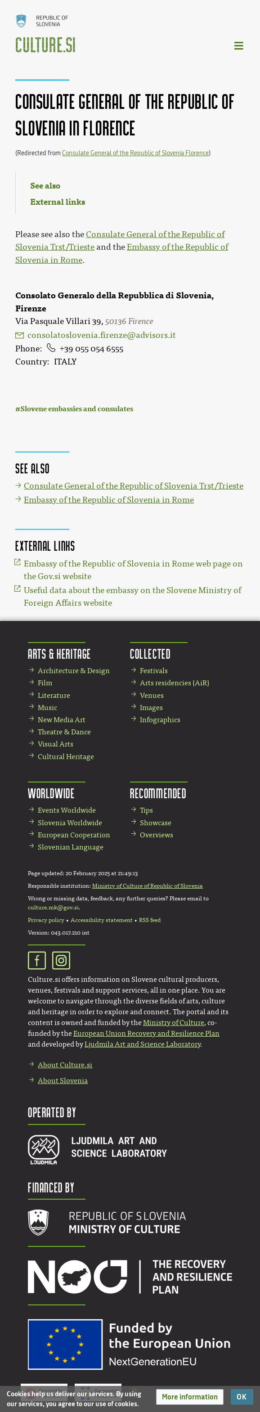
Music (47, 707)
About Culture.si (65, 1065)
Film (45, 683)
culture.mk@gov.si (53, 907)
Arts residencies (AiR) (174, 683)
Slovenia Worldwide (70, 822)
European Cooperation (74, 835)
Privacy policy (46, 920)
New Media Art (61, 719)
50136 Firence (129, 321)
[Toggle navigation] (239, 45)
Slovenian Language (70, 847)
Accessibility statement (102, 920)
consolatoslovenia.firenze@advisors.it (101, 335)
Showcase (155, 822)
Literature (54, 695)
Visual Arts (55, 744)
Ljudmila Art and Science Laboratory (142, 1044)
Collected (150, 653)
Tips (146, 810)
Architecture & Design (74, 670)
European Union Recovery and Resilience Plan (146, 1033)
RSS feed (150, 920)
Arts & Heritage (59, 653)
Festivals (154, 670)
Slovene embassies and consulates (76, 409)
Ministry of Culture (173, 1022)
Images (151, 707)
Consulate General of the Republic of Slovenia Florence (135, 153)
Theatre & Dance (64, 732)
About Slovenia (63, 1080)
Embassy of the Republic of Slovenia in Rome (109, 500)
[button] (190, 1397)
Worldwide (51, 793)
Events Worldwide (67, 810)
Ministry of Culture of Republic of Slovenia (147, 886)
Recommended (158, 793)
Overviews (156, 835)
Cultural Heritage (66, 756)
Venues (152, 695)
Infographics (160, 719)
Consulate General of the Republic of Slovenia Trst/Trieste (133, 486)
